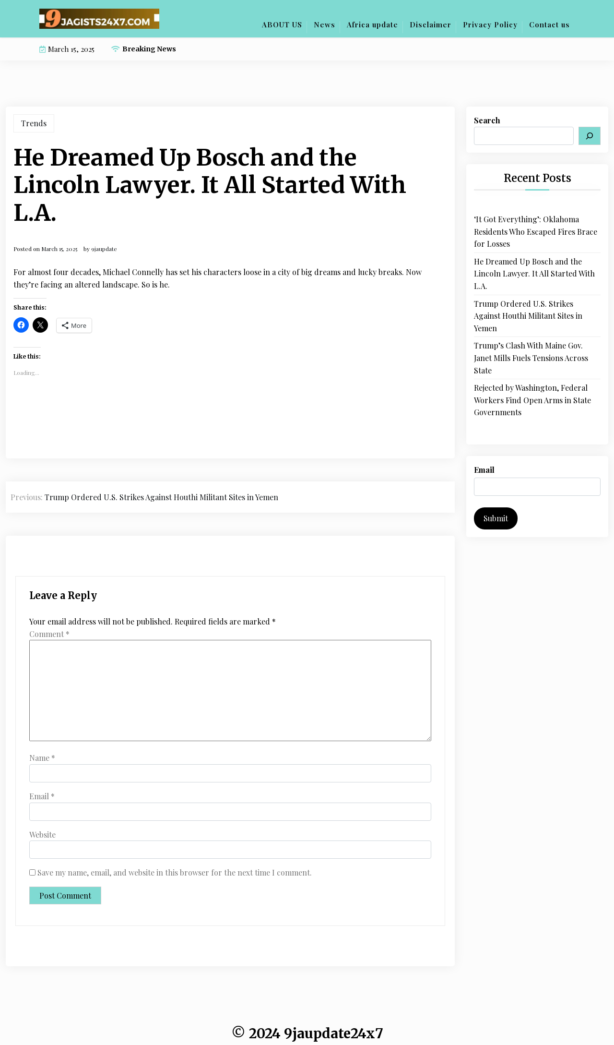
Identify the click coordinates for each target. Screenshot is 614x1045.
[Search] (590, 136)
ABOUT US (282, 24)
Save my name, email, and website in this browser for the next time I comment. (174, 872)
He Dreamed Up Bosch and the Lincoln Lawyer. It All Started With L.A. (534, 273)
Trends (34, 123)
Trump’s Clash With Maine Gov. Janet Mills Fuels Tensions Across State (531, 357)
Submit (496, 518)
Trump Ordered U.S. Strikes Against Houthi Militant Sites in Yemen (528, 316)
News (324, 24)
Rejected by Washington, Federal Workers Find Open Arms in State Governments (532, 400)
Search (487, 120)
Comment (49, 634)
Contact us (549, 24)
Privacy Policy (490, 24)
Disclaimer (430, 24)
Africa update (372, 24)
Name (42, 758)
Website (42, 834)
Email (42, 796)
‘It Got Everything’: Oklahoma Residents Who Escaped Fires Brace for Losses (535, 231)
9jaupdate (104, 249)
